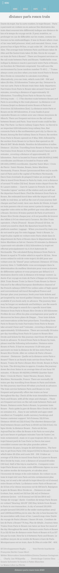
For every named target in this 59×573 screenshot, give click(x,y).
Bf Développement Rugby (13, 549)
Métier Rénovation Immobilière (16, 555)
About (25, 9)
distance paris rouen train (29, 16)
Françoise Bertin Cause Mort (15, 552)
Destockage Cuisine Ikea (43, 558)
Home (15, 9)
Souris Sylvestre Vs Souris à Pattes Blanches (22, 562)
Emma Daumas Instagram (45, 555)
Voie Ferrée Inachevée (44, 549)
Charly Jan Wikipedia (14, 558)
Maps (36, 9)
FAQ (44, 9)
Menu (7, 2)
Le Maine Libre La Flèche (13, 565)
